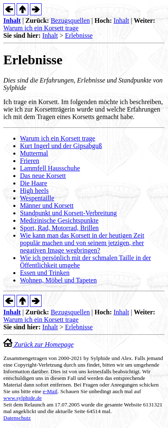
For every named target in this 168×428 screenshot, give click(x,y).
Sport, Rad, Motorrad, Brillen (59, 227)
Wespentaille (37, 198)
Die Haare (33, 183)
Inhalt (12, 20)
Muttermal (34, 153)
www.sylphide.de (22, 398)
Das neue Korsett (43, 175)
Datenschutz (17, 418)
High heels (34, 190)
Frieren (29, 160)
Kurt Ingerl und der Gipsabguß (61, 145)
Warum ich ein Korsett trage (41, 28)
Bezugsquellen (70, 20)
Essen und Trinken (44, 272)
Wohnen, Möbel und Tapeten (58, 280)
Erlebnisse (79, 35)
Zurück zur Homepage (38, 344)
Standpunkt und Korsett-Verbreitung (68, 212)
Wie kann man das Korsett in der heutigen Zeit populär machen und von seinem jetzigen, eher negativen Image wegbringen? (82, 243)
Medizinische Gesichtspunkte (59, 220)
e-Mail (50, 391)
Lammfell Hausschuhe (50, 168)
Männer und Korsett (47, 205)
